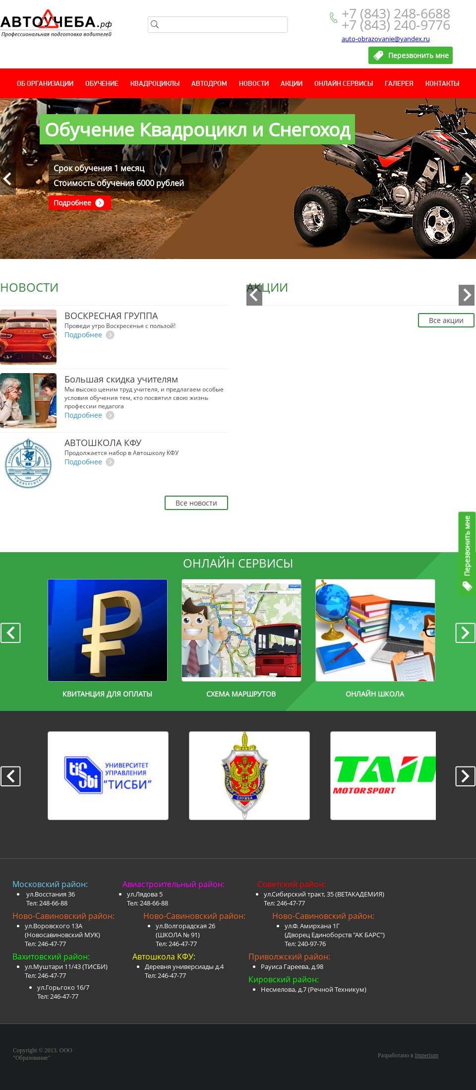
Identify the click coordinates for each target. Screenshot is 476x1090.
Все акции (446, 320)
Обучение (102, 84)
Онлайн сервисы (343, 84)
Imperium (426, 1055)
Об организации (45, 84)
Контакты (442, 84)
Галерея (399, 84)
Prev (8, 179)
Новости (254, 84)
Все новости (196, 503)
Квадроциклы (154, 84)
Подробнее (72, 202)
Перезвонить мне (467, 545)
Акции (291, 84)
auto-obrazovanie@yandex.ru (386, 38)
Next (468, 179)
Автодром (209, 84)
